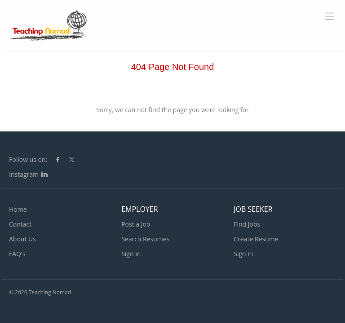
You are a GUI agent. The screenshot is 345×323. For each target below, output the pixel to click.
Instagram (24, 174)
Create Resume (256, 239)
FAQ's (17, 253)
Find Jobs (247, 224)
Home (18, 209)
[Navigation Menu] (329, 16)
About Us (22, 239)
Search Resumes (145, 239)
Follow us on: (28, 159)
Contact (20, 224)
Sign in (131, 253)
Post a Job (135, 224)
